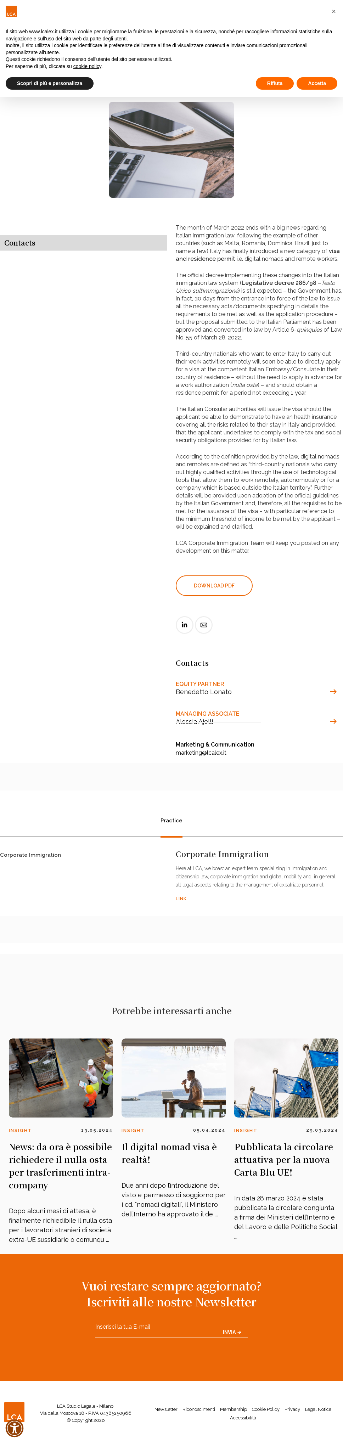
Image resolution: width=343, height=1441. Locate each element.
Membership (233, 1409)
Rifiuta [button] (275, 83)
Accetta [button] (317, 83)
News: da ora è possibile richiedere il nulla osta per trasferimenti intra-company (60, 1165)
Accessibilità (243, 1417)
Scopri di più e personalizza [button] (49, 83)
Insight (20, 1130)
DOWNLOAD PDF (214, 586)
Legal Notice (318, 1409)
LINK (181, 898)
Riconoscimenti (198, 1409)
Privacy (292, 1409)
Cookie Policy (266, 1409)
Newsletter (166, 1409)
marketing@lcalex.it (201, 752)
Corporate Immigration (30, 856)
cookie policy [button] (87, 66)
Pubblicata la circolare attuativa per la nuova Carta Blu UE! (283, 1159)
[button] (333, 11)
